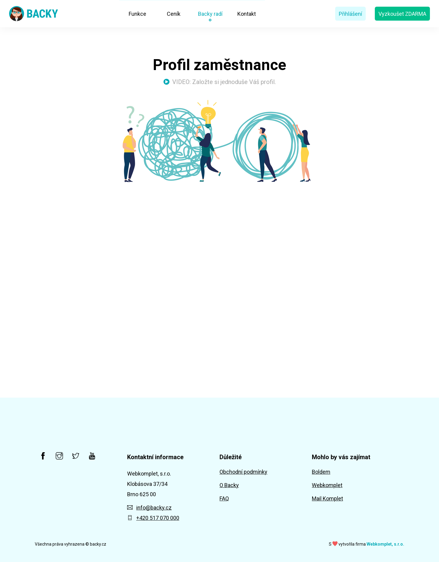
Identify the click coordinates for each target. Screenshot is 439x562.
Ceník (173, 14)
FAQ (224, 498)
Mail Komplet (327, 498)
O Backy (229, 485)
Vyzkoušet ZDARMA (402, 14)
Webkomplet (327, 485)
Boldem (321, 472)
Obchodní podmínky (243, 472)
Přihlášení (350, 14)
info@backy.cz (149, 507)
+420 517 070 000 (153, 518)
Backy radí (210, 14)
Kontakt (246, 14)
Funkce (137, 14)
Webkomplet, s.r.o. (385, 544)
